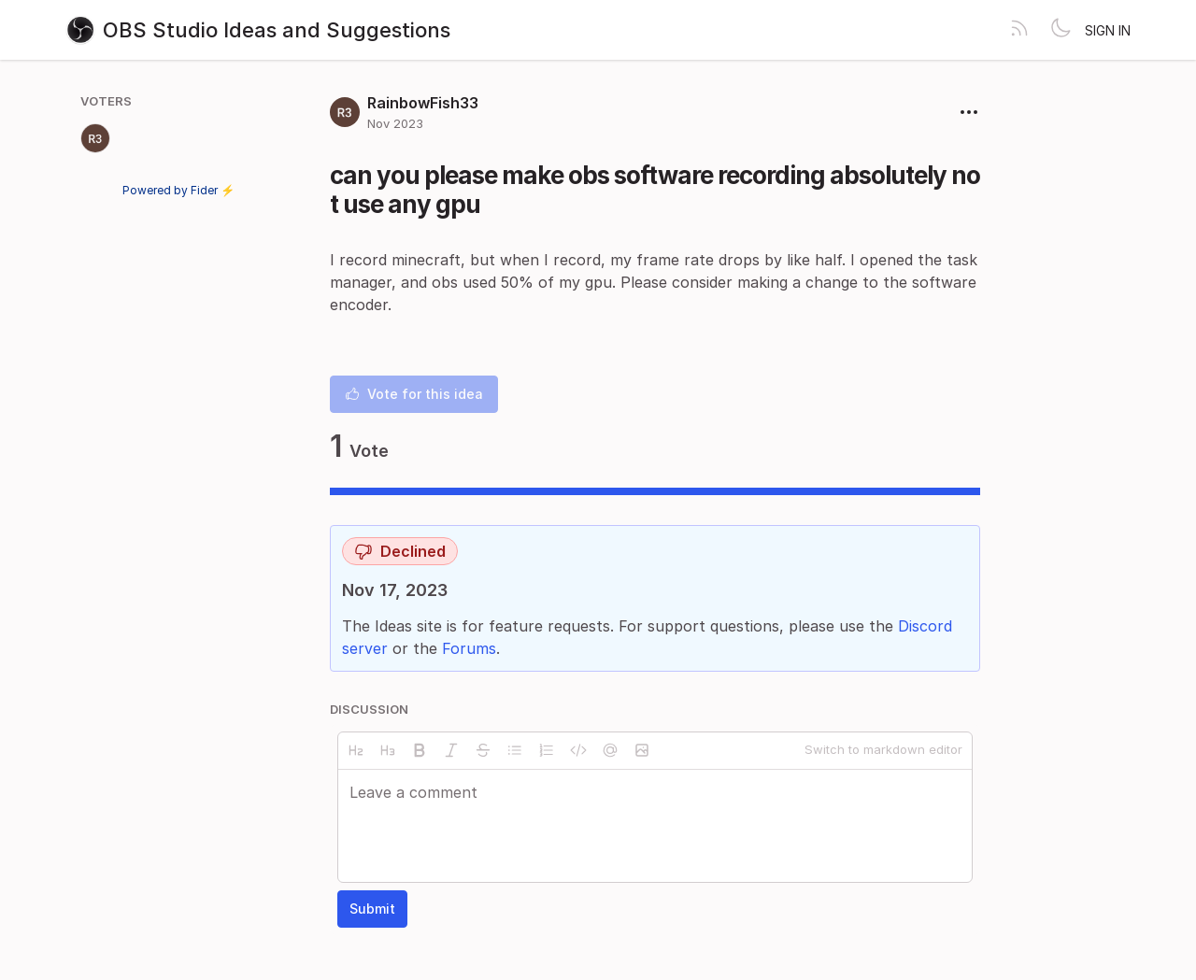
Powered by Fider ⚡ (178, 190)
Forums (469, 648)
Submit (372, 908)
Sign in (1108, 30)
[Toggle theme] (1060, 30)
